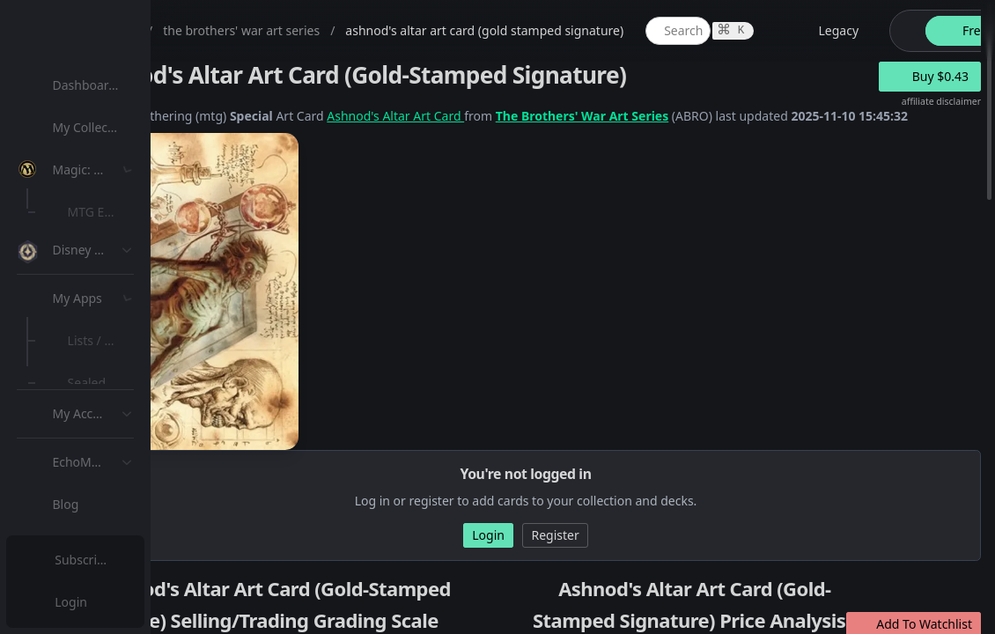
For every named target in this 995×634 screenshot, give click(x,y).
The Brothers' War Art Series (755, 115)
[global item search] (850, 31)
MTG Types (104, 338)
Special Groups (116, 296)
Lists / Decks (108, 471)
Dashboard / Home (112, 85)
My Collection (96, 127)
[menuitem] (114, 85)
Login (73, 601)
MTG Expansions (121, 211)
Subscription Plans (110, 559)
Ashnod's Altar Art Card (568, 115)
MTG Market (108, 254)
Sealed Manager (120, 513)
